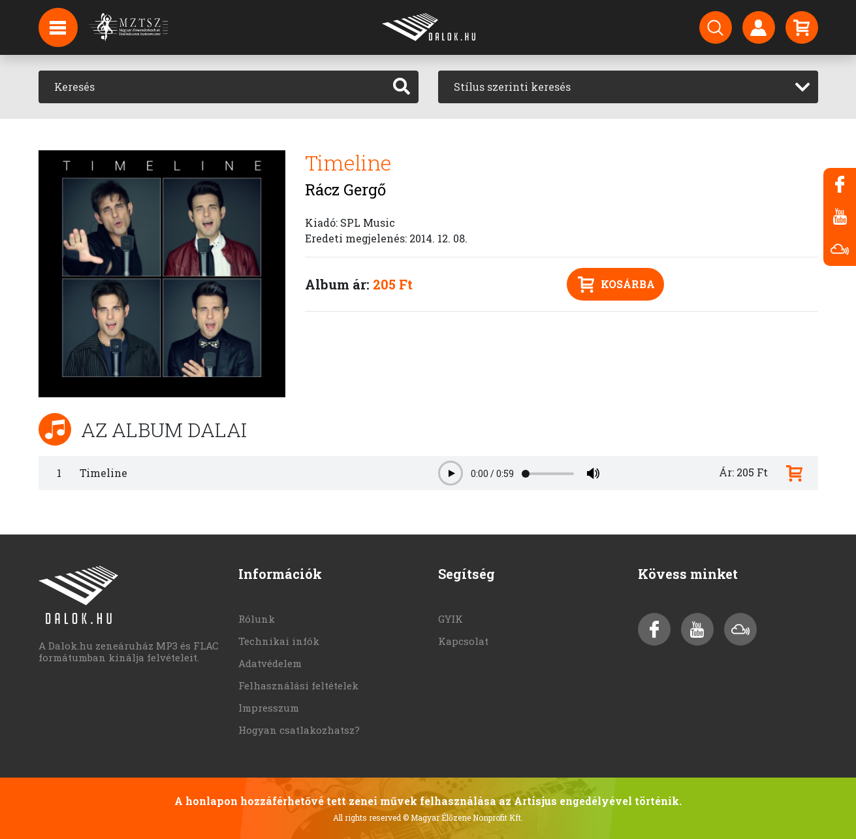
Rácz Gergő (345, 189)
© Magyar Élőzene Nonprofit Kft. (463, 817)
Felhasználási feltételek (298, 685)
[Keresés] (212, 87)
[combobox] (628, 87)
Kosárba (616, 284)
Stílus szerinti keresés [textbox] (512, 86)
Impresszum (268, 707)
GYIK (450, 618)
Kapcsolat (463, 641)
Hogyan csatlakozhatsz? (299, 729)
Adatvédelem (270, 663)
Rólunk (256, 618)
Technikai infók (278, 641)
